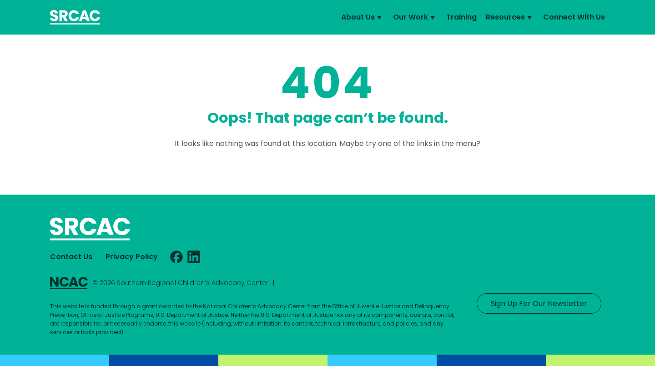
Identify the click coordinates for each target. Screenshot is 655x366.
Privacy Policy (132, 256)
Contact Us (71, 256)
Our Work (415, 17)
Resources (510, 17)
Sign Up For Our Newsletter (539, 303)
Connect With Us (574, 17)
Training (461, 17)
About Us (362, 17)
